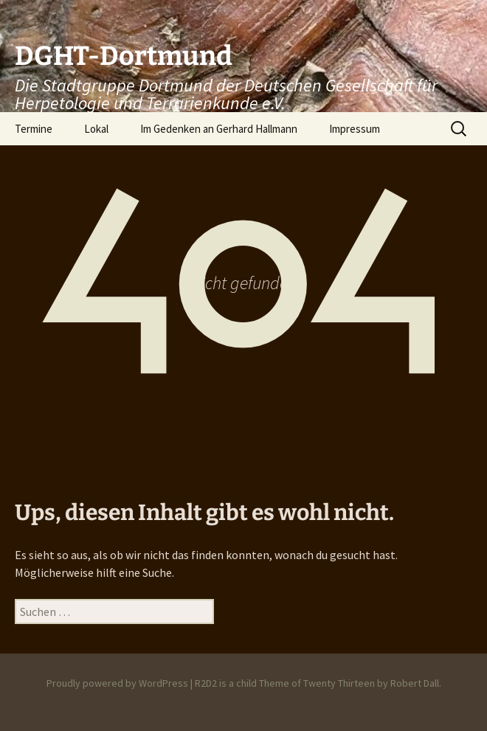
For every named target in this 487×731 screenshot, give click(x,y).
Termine (33, 129)
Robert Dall (414, 683)
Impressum (354, 129)
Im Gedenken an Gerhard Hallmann (218, 129)
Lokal (96, 129)
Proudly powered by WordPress (117, 683)
